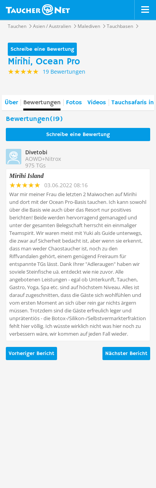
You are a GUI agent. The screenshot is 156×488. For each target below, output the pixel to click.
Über (11, 103)
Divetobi (36, 152)
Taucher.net (38, 9)
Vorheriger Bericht (31, 353)
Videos (96, 103)
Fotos (74, 103)
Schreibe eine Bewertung (42, 49)
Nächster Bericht (126, 353)
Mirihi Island (26, 175)
